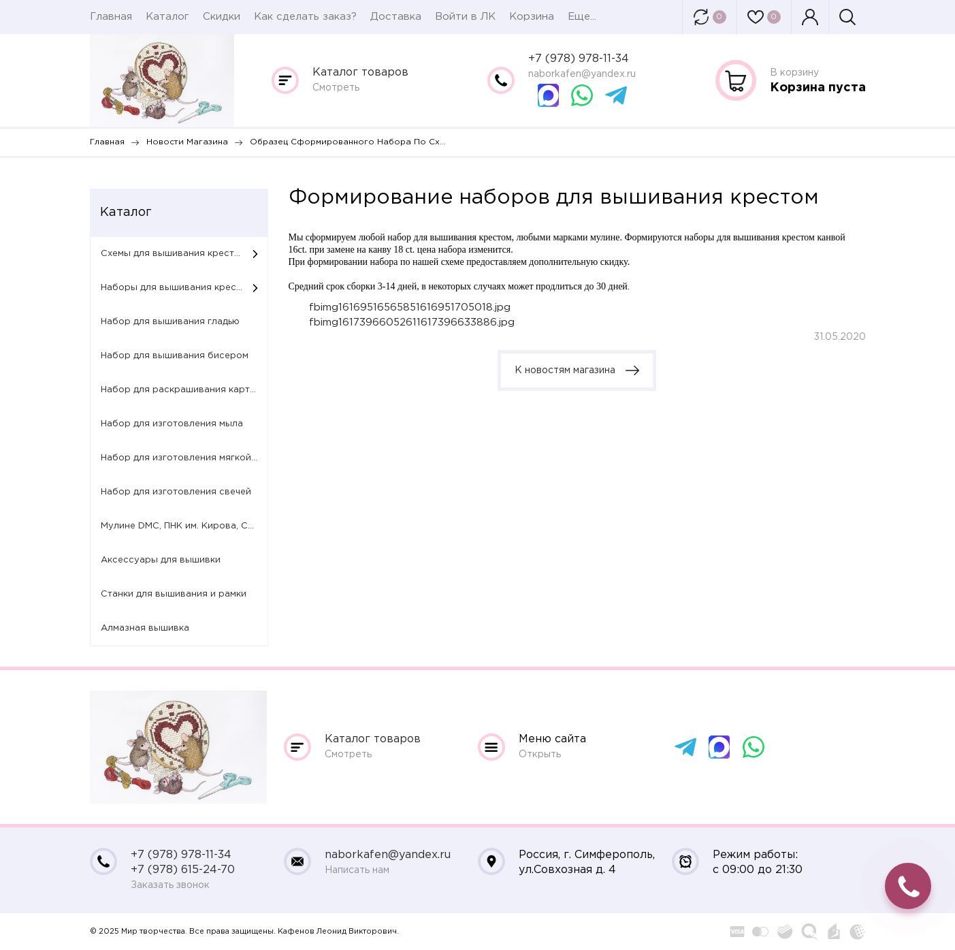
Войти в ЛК (465, 16)
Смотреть (335, 88)
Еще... (582, 16)
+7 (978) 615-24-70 (183, 870)
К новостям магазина (577, 370)
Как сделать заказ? (305, 16)
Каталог (167, 16)
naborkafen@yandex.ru (582, 74)
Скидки (221, 16)
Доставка (395, 16)
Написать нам (357, 870)
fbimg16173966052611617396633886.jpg (412, 322)
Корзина (531, 16)
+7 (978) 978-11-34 (578, 59)
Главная (111, 16)
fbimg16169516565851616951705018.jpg (410, 307)
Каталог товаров (360, 72)
